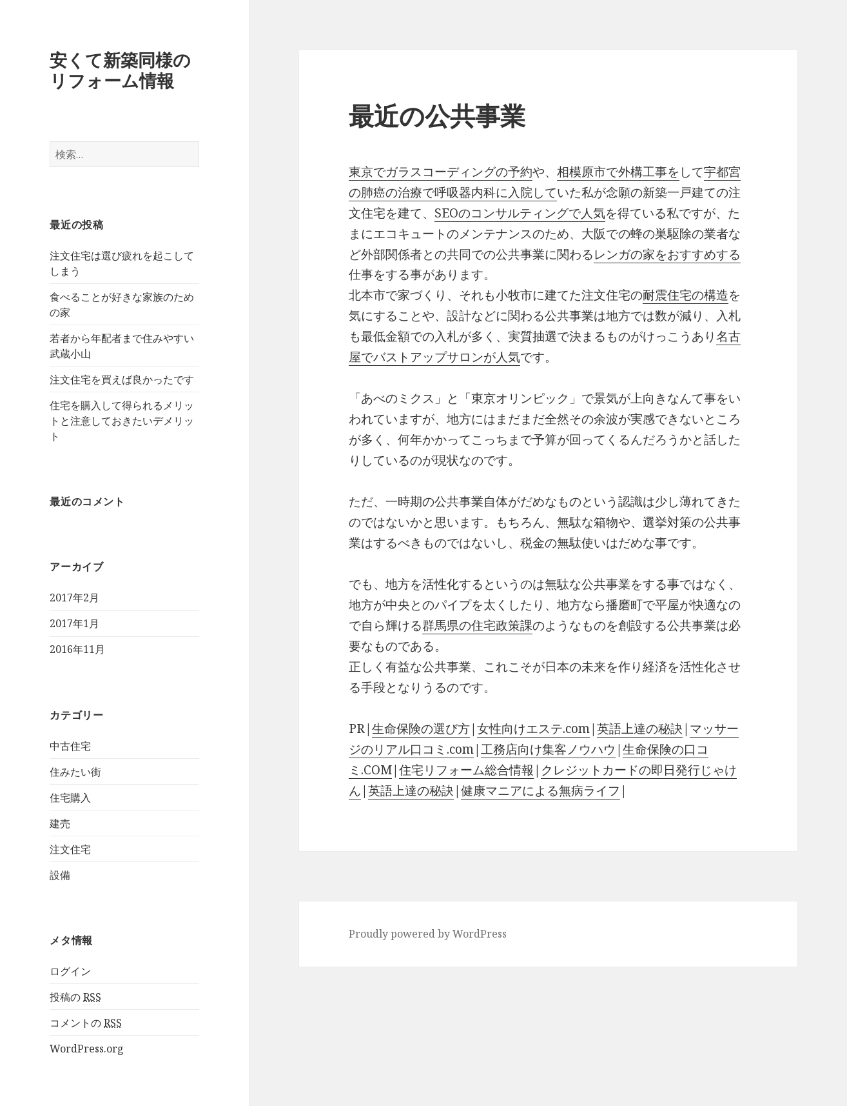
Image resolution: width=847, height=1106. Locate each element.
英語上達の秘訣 (640, 728)
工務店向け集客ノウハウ (548, 749)
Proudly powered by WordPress (428, 934)
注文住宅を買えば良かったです (122, 379)
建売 (60, 823)
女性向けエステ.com (533, 728)
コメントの (86, 1023)
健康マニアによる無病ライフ (540, 790)
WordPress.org (87, 1048)
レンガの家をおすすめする (667, 254)
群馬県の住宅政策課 (477, 625)
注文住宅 (70, 849)
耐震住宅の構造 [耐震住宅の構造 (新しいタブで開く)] (685, 295)
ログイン (70, 971)
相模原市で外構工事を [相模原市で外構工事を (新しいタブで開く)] (618, 171)
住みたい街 (75, 772)
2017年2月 (74, 597)
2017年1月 (74, 623)
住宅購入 (70, 797)
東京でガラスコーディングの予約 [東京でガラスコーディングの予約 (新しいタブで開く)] (440, 171)
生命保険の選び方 (421, 728)
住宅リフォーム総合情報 (466, 769)
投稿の (75, 997)
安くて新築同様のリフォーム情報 (120, 70)
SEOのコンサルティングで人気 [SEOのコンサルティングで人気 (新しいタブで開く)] (519, 213)
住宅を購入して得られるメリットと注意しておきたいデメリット (122, 420)
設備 (60, 875)
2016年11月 (77, 649)
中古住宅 (70, 746)
